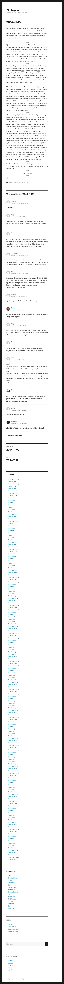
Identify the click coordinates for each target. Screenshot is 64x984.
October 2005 (12, 691)
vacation (11, 908)
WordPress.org (13, 931)
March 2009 (12, 596)
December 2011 (13, 519)
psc (9, 894)
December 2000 (13, 827)
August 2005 (12, 696)
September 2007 (13, 638)
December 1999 (13, 855)
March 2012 (12, 512)
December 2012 (13, 491)
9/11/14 (10, 960)
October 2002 (12, 775)
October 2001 (12, 803)
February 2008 (13, 626)
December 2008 (13, 603)
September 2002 (13, 778)
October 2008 (12, 607)
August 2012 (12, 500)
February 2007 (13, 654)
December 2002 (13, 771)
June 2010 (11, 561)
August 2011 (12, 528)
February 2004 (13, 738)
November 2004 (13, 717)
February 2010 (12, 570)
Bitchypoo (12, 10)
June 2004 (11, 729)
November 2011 (13, 521)
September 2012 (13, 498)
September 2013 (13, 484)
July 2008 (11, 614)
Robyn (10, 182)
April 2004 (11, 733)
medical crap (12, 887)
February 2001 (12, 822)
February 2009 (13, 598)
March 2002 (12, 792)
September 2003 (13, 750)
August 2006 (12, 668)
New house (11, 889)
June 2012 (11, 505)
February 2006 (13, 682)
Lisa (12, 390)
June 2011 (11, 533)
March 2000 (12, 848)
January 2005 (12, 712)
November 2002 (13, 773)
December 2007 (13, 631)
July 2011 (11, 530)
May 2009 (11, 591)
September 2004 (13, 722)
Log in (10, 924)
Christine (14, 253)
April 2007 (11, 649)
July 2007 (11, 642)
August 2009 (12, 584)
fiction (10, 880)
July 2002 (11, 782)
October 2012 (12, 495)
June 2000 (11, 841)
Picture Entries (13, 892)
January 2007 (12, 656)
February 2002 (13, 794)
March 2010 (12, 568)
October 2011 (12, 523)
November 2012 (13, 493)
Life (27, 182)
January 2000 (12, 852)
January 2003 (12, 768)
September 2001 (13, 806)
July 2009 (11, 586)
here (22, 70)
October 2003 (12, 747)
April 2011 (11, 537)
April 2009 (11, 593)
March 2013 (12, 486)
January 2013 (12, 488)
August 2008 (12, 612)
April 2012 (11, 509)
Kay (12, 358)
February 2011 (12, 542)
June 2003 (11, 757)
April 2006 (11, 677)
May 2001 (11, 815)
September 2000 (13, 834)
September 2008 (13, 610)
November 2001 (13, 801)
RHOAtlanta (12, 899)
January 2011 (12, 544)
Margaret (14, 421)
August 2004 (12, 724)
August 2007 (12, 640)
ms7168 (13, 201)
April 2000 (11, 845)
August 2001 (12, 808)
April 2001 (11, 817)
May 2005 (11, 703)
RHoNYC (11, 901)
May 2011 (11, 535)
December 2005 (13, 687)
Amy (12, 215)
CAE (9, 875)
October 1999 (12, 859)
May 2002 (11, 787)
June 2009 (11, 589)
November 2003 (13, 745)
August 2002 (12, 780)
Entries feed (12, 927)
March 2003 (12, 764)
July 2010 (11, 558)
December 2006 (13, 659)
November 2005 (13, 689)
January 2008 (12, 628)
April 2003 (11, 761)
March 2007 (12, 652)
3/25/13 (10, 970)
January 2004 (12, 740)
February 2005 (13, 710)
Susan (13, 308)
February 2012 (12, 514)
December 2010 (13, 547)
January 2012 (12, 516)
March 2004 (12, 736)
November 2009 (13, 577)
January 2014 (12, 481)
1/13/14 (10, 963)
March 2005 (12, 708)
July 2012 (11, 502)
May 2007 (11, 647)
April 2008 (11, 621)
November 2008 (13, 605)
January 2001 (12, 824)
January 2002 (12, 796)
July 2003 (11, 754)
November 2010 (13, 549)
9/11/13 (10, 965)
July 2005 (11, 698)
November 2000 (13, 829)
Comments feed (13, 929)
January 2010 (12, 572)
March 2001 (12, 820)
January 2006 (12, 684)
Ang (12, 324)
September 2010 (13, 554)
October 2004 (12, 719)
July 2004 (11, 726)
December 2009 (13, 575)
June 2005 (11, 701)
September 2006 (13, 666)
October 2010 (12, 551)
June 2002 (11, 785)
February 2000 (13, 850)
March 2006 (12, 680)
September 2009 (13, 582)
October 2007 (12, 635)
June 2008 (11, 617)
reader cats (11, 896)
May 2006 (11, 675)
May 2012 (11, 507)
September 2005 (13, 694)
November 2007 (13, 633)
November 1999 (13, 857)
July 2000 (11, 838)
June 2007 (11, 645)
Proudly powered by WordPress (21, 979)
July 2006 (11, 670)
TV (9, 906)
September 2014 (13, 479)
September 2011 (13, 526)
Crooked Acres (13, 878)
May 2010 (11, 563)
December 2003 (13, 743)
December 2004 (13, 715)
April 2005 (11, 705)
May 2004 (11, 731)
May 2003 (11, 759)
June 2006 (11, 673)
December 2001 (13, 799)
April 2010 (11, 565)
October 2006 (12, 663)
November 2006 (13, 661)
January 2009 (12, 600)
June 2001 (11, 813)
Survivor (11, 903)
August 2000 (12, 836)
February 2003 (13, 766)
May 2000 (11, 843)
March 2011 (12, 540)
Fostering (11, 882)
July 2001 (11, 810)
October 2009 (12, 579)
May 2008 (11, 619)
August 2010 (12, 556)
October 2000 (12, 831)
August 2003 (12, 752)
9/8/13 (10, 967)
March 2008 (12, 624)
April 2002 (11, 789)
